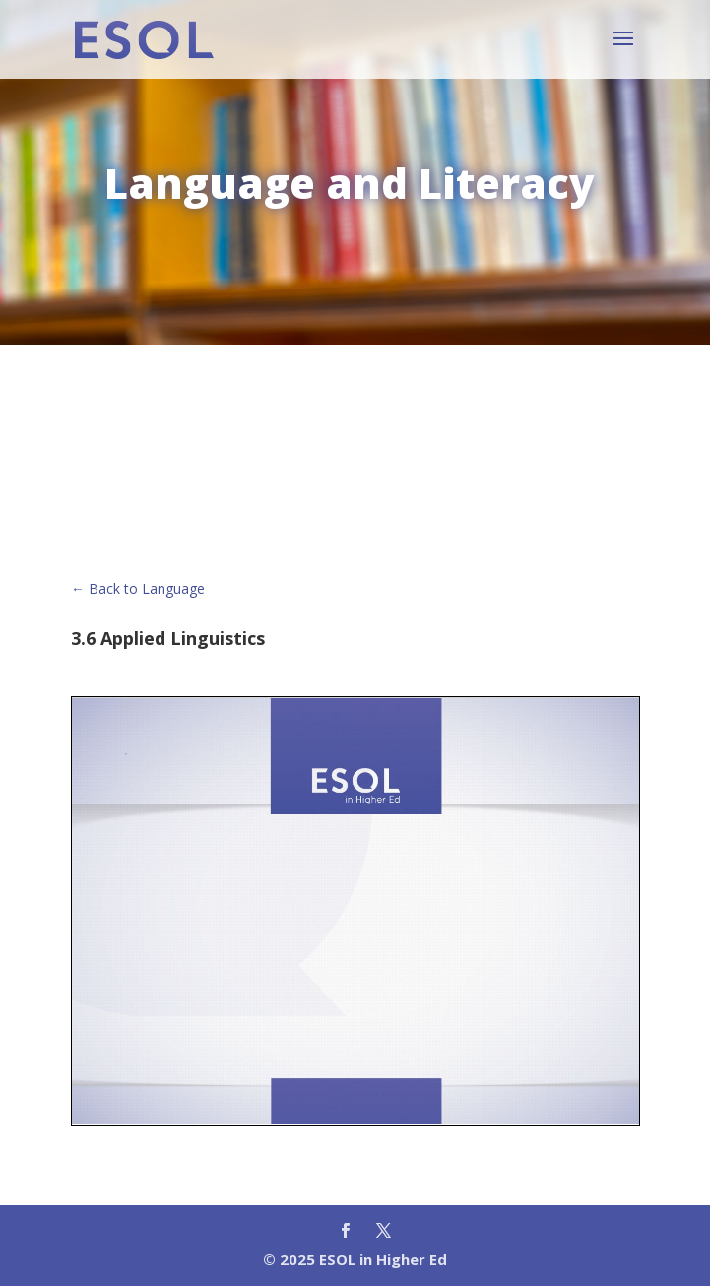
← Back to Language (138, 588)
